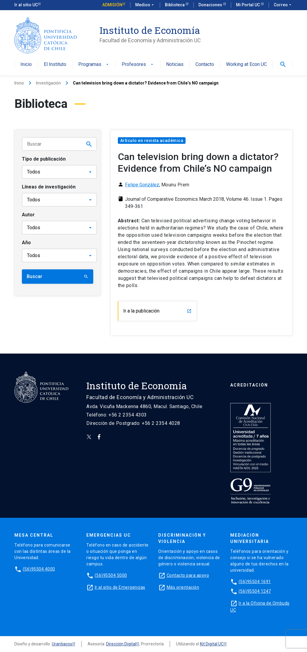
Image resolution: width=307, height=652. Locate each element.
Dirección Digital (121, 644)
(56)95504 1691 (255, 581)
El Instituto (55, 64)
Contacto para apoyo (188, 575)
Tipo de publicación (44, 159)
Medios (145, 5)
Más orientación (183, 587)
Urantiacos (62, 644)
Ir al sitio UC (26, 4)
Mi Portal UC (248, 4)
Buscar (57, 276)
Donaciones (210, 4)
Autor (28, 215)
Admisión (112, 4)
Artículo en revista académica (151, 140)
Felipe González (142, 185)
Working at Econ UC (246, 64)
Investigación (48, 83)
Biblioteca (175, 4)
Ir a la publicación (157, 311)
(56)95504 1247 (255, 591)
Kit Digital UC (212, 644)
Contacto (204, 64)
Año (26, 242)
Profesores (138, 64)
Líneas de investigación (49, 187)
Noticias (174, 64)
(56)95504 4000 (39, 569)
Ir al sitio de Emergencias (120, 587)
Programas (94, 64)
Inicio (26, 64)
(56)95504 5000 (111, 575)
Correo (283, 5)
